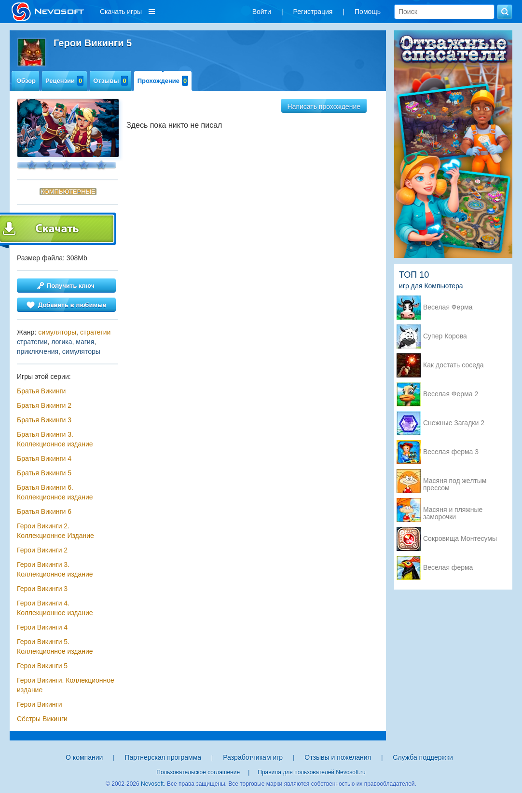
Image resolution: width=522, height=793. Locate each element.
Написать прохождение (324, 106)
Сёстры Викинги (42, 719)
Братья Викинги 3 (44, 420)
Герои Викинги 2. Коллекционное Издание (55, 530)
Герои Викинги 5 (42, 666)
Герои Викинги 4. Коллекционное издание (55, 608)
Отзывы (110, 81)
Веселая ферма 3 (451, 452)
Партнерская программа (162, 757)
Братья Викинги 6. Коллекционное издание (55, 492)
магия (85, 342)
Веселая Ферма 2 (450, 394)
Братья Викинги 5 (44, 473)
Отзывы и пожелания (337, 757)
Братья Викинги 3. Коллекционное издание (55, 439)
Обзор (26, 80)
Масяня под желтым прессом (454, 481)
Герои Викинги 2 (42, 550)
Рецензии (64, 81)
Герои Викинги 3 (42, 588)
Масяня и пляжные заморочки (452, 510)
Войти (261, 11)
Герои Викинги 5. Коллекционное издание (55, 646)
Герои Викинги (39, 704)
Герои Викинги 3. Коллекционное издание (55, 569)
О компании (84, 757)
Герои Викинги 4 (42, 627)
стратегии (95, 332)
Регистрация (313, 11)
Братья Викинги (41, 391)
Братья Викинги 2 (44, 405)
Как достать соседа (453, 365)
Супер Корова (445, 336)
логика (61, 342)
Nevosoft (152, 783)
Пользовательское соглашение (198, 772)
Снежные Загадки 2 (453, 423)
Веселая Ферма (448, 307)
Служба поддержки (423, 757)
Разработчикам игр (253, 757)
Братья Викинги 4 (44, 458)
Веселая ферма (448, 567)
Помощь (368, 11)
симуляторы (57, 332)
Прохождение (163, 81)
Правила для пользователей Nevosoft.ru (311, 772)
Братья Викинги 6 (44, 511)
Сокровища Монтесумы (460, 538)
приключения (37, 351)
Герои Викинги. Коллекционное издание (65, 685)
